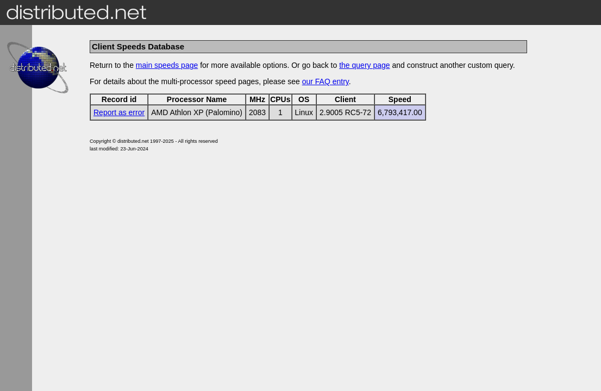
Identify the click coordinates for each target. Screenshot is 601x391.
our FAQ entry (325, 81)
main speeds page (167, 65)
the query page (364, 65)
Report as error (119, 112)
